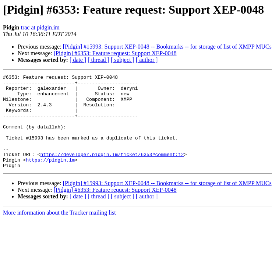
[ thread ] (98, 60)
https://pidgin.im (50, 177)
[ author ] (147, 60)
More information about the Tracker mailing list (59, 231)
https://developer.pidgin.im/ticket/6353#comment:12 (112, 170)
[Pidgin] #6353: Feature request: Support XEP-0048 (115, 53)
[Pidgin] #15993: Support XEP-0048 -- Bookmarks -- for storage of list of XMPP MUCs (167, 46)
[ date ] (78, 60)
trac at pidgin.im (40, 27)
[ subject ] (122, 60)
